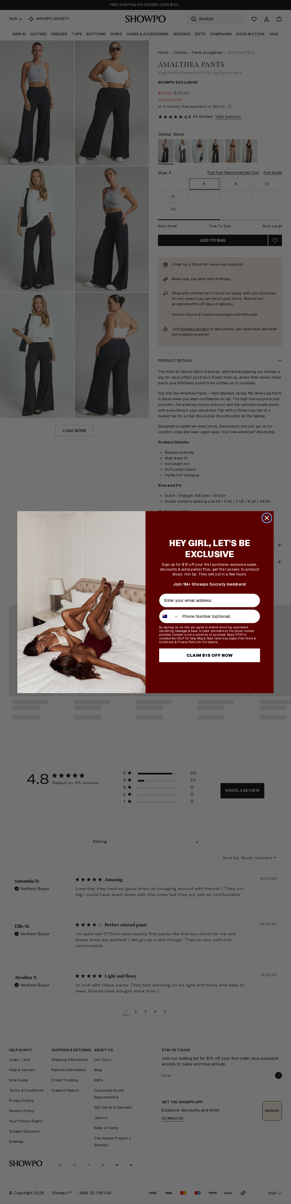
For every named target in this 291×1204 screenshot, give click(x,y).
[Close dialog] (266, 518)
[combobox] (169, 616)
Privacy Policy (187, 642)
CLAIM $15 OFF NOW (209, 655)
